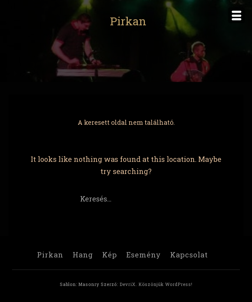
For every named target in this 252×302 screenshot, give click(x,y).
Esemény (143, 254)
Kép (109, 254)
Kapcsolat (189, 254)
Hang (83, 254)
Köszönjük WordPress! (165, 284)
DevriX (128, 284)
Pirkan (128, 21)
